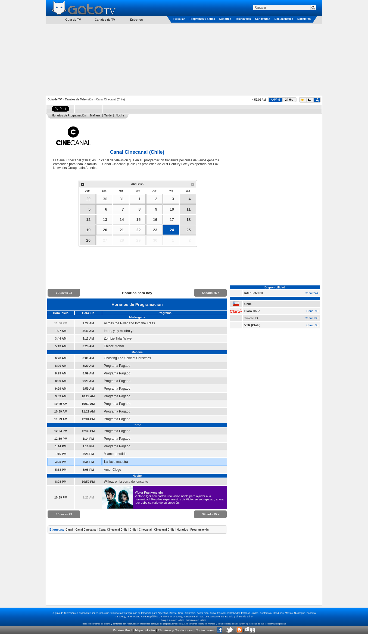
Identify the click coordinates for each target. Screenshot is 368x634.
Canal (69, 529)
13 (105, 219)
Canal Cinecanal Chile (113, 529)
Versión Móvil (122, 630)
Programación (199, 529)
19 (88, 230)
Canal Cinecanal (86, 529)
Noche (120, 115)
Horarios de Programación (69, 115)
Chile (133, 529)
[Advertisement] (184, 60)
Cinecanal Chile (164, 529)
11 (188, 209)
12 (88, 219)
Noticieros (304, 18)
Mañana (95, 115)
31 (122, 199)
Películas (179, 18)
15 (138, 219)
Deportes (225, 18)
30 (105, 199)
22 (138, 230)
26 (88, 240)
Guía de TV (55, 99)
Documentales (284, 18)
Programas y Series (202, 18)
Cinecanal (145, 529)
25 (188, 230)
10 (172, 209)
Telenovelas (243, 18)
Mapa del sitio (145, 630)
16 (155, 219)
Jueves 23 (64, 292)
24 (172, 230)
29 (88, 199)
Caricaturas (262, 18)
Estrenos (136, 19)
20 (105, 230)
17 (172, 219)
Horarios (182, 529)
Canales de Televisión (79, 99)
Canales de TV (105, 19)
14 (122, 219)
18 (188, 219)
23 (155, 230)
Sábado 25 (210, 292)
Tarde (108, 115)
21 (122, 230)
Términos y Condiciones (175, 630)
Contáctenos (204, 630)
